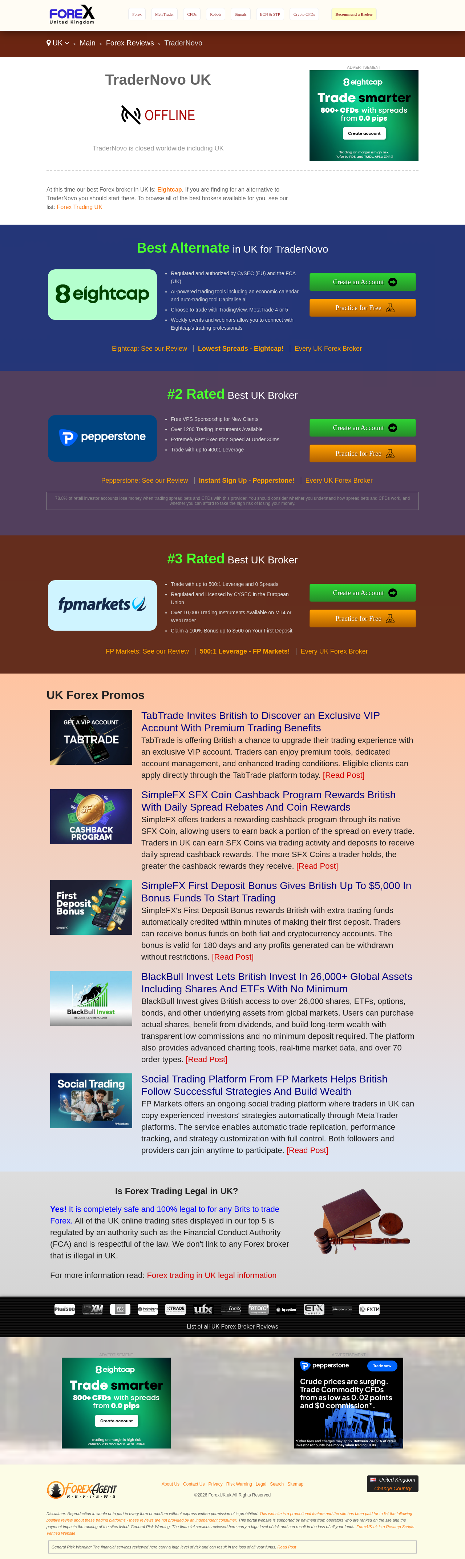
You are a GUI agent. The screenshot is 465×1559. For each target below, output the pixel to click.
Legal (261, 1484)
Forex (137, 14)
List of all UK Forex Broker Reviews (232, 1326)
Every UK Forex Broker (328, 377)
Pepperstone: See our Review (144, 509)
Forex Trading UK (79, 207)
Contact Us (194, 1484)
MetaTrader (164, 14)
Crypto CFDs (304, 14)
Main (88, 43)
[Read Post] (344, 775)
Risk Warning (239, 1484)
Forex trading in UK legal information (172, 1262)
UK (57, 43)
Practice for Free (388, 303)
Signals (240, 14)
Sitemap (295, 1484)
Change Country (392, 1488)
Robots (215, 14)
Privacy (215, 1484)
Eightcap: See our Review (149, 377)
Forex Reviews (130, 43)
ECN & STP (270, 14)
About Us (170, 1484)
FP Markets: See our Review (147, 679)
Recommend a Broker (354, 14)
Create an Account (388, 285)
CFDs (192, 14)
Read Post (287, 1547)
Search (277, 1484)
